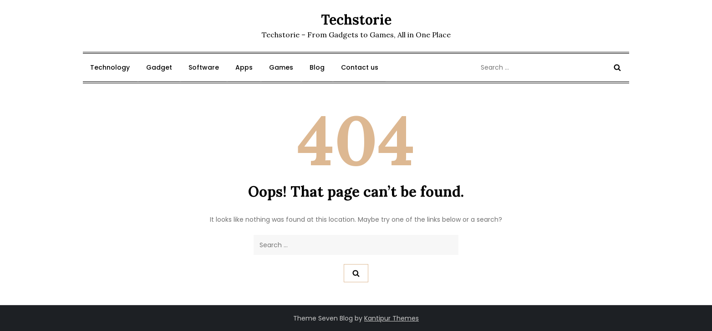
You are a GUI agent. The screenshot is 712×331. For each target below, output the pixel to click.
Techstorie (356, 19)
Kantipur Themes (391, 318)
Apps (244, 67)
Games (281, 67)
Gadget (159, 67)
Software (203, 67)
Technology (110, 67)
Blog (317, 67)
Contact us (359, 67)
